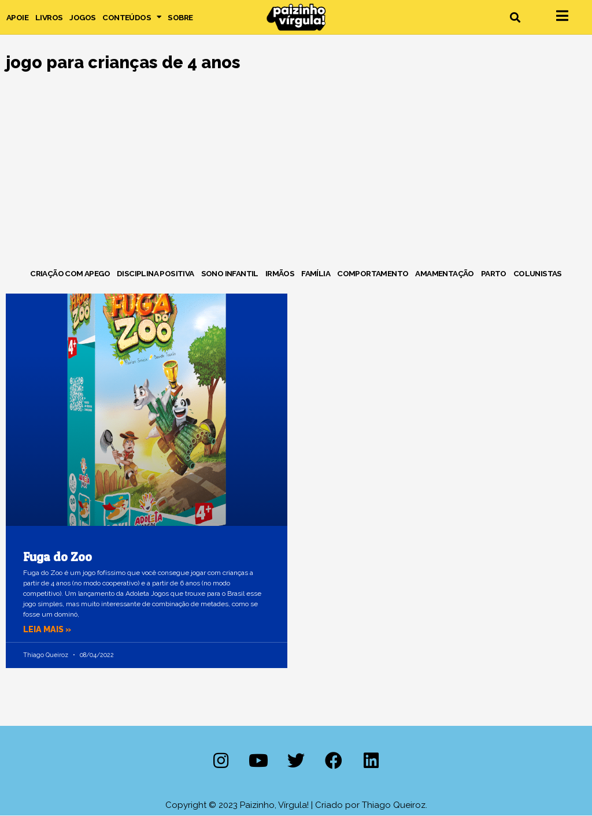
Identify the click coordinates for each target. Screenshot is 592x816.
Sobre (180, 17)
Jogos (82, 17)
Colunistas (537, 273)
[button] (514, 17)
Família (315, 273)
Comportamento (372, 273)
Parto (493, 273)
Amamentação (444, 273)
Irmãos (279, 273)
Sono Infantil (229, 273)
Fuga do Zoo (57, 557)
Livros (48, 17)
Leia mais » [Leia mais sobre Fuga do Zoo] (48, 629)
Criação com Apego (70, 273)
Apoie (17, 17)
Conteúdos (131, 17)
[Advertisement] (296, 172)
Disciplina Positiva (155, 273)
